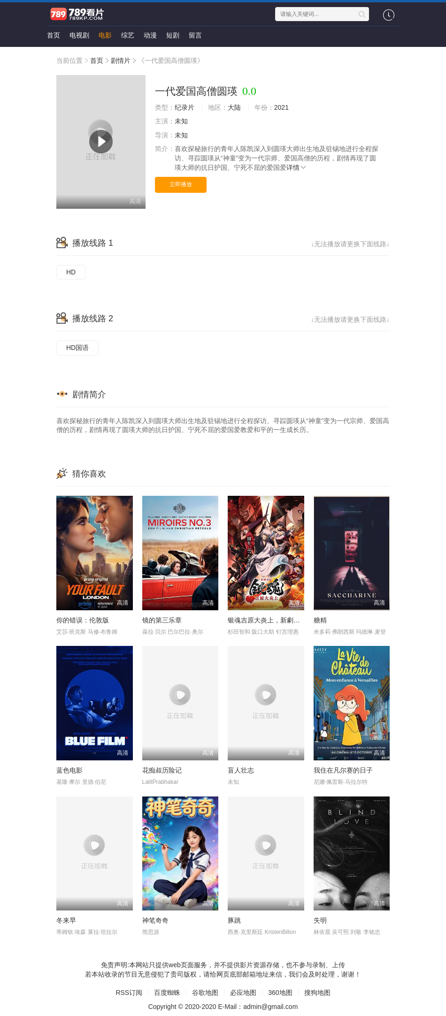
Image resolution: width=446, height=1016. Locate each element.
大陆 (234, 107)
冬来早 (66, 920)
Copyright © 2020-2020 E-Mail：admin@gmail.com (223, 1006)
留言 (195, 35)
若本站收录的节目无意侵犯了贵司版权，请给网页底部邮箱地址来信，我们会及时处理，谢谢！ (223, 974)
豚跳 (234, 920)
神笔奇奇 (155, 920)
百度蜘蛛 (167, 992)
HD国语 (77, 347)
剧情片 (121, 60)
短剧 (172, 35)
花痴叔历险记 (162, 770)
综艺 (127, 35)
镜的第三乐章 (162, 620)
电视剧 (79, 35)
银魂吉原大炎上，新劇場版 (267, 620)
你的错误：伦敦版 (82, 620)
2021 (281, 107)
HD (71, 272)
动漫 (150, 35)
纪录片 (184, 107)
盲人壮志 (241, 770)
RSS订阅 (128, 992)
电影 (105, 35)
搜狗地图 (317, 992)
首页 (53, 35)
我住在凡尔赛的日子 (343, 770)
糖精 (320, 620)
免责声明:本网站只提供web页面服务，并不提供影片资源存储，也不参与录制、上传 (223, 965)
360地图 (280, 992)
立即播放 (180, 184)
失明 (320, 920)
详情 (296, 167)
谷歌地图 (205, 992)
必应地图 (243, 992)
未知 (181, 121)
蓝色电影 (69, 770)
